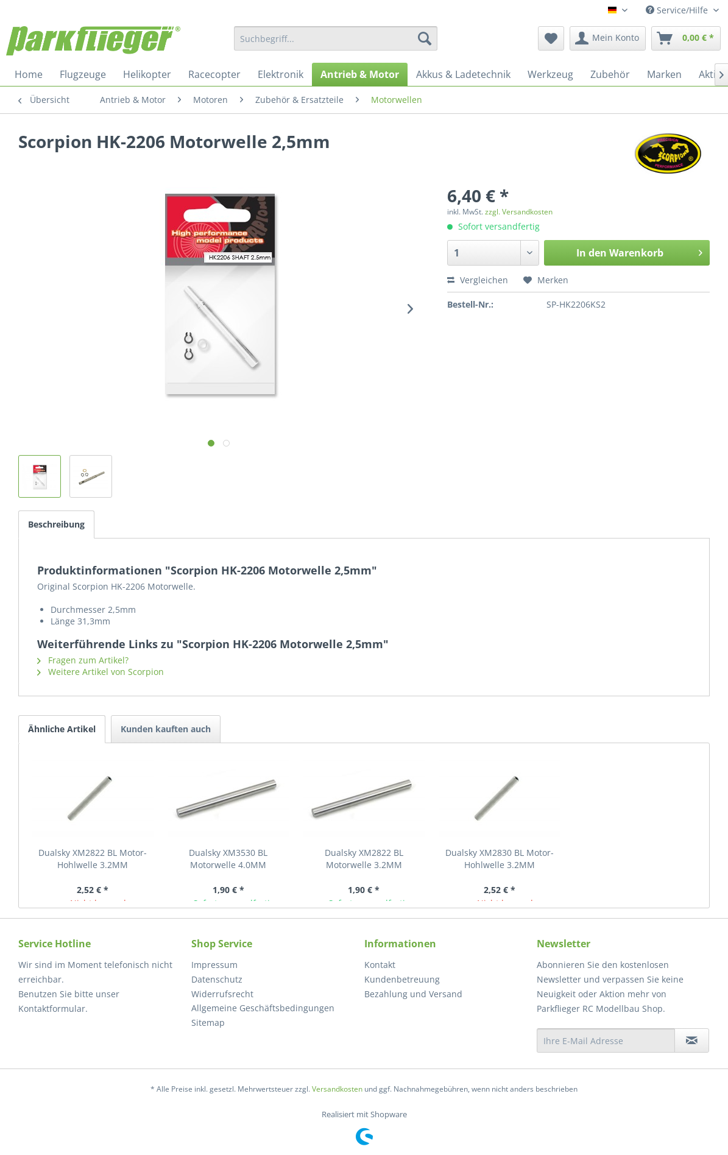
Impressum (214, 964)
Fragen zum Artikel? (83, 660)
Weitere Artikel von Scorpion (100, 671)
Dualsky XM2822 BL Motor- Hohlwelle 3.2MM (92, 859)
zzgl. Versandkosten (519, 212)
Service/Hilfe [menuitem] (678, 10)
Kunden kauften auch (166, 729)
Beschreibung (56, 524)
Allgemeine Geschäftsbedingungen (262, 1008)
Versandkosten (337, 1089)
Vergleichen (477, 280)
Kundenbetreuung (402, 979)
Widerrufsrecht (222, 994)
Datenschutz (216, 979)
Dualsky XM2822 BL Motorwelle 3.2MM (364, 859)
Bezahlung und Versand (413, 994)
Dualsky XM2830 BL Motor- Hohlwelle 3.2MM (499, 859)
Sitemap (208, 1022)
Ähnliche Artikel (62, 729)
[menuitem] (336, 38)
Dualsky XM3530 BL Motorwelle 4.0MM (228, 859)
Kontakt (379, 964)
